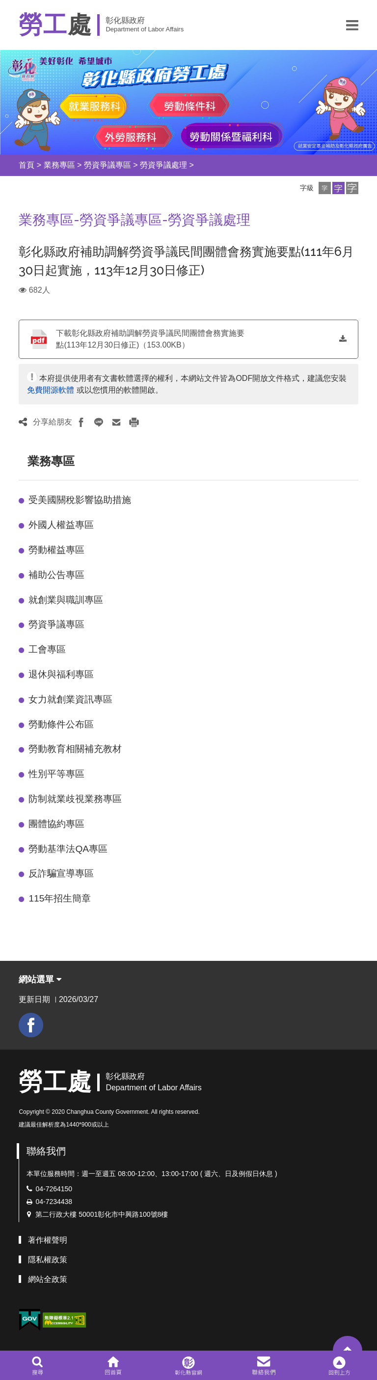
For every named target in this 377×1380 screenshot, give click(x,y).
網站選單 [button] (40, 979)
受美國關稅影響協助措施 (79, 500)
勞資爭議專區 (107, 165)
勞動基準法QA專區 (68, 849)
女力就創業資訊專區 (70, 699)
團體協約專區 (56, 824)
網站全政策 (47, 1279)
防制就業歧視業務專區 (75, 799)
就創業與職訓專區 (65, 600)
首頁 (26, 165)
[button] (352, 25)
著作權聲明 (47, 1240)
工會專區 (47, 649)
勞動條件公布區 (61, 724)
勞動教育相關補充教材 (75, 749)
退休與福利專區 (61, 674)
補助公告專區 (56, 575)
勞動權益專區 (56, 550)
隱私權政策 (47, 1259)
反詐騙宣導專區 (61, 873)
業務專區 (59, 165)
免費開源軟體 (50, 390)
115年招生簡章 (59, 898)
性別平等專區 (56, 774)
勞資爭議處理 (163, 165)
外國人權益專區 (61, 525)
